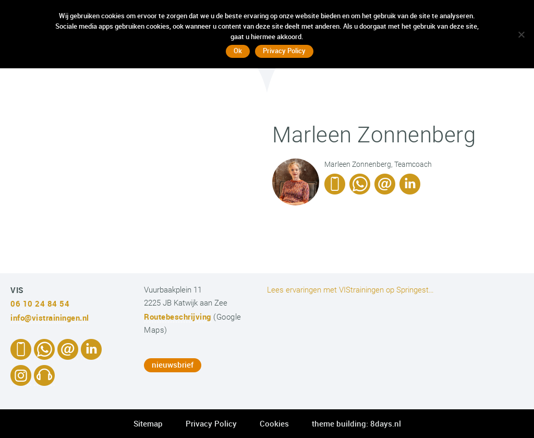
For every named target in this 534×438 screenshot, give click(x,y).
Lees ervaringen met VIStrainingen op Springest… (350, 290)
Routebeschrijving (177, 316)
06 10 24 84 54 (39, 303)
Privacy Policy (211, 423)
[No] (521, 34)
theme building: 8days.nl (356, 423)
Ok (238, 50)
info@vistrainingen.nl (49, 317)
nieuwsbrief (172, 364)
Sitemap (148, 423)
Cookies (274, 423)
